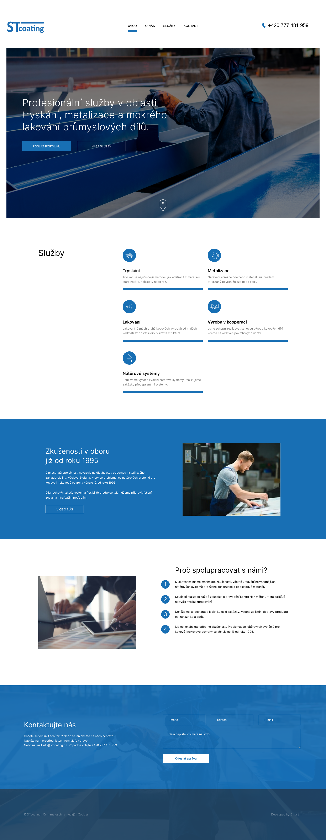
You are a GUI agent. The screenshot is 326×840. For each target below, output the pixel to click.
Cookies (83, 814)
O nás (150, 25)
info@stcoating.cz (55, 745)
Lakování (131, 322)
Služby (169, 25)
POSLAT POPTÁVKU (46, 146)
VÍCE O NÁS (65, 509)
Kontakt (191, 25)
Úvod (132, 25)
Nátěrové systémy (141, 373)
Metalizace (219, 270)
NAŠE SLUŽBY (101, 146)
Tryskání (131, 270)
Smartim (296, 814)
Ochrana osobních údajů (59, 814)
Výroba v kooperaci (227, 322)
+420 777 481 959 (288, 25)
